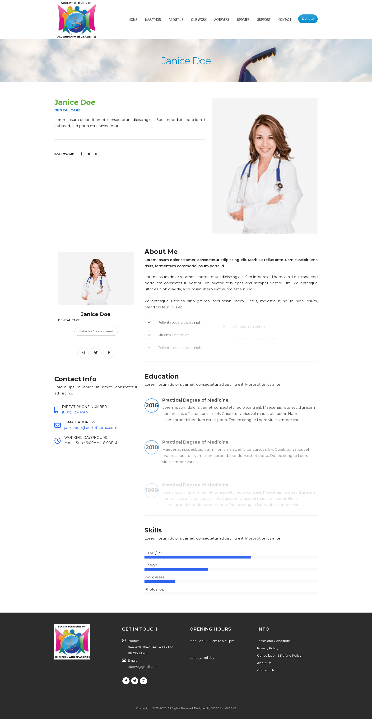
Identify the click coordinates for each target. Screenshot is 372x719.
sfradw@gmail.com (143, 667)
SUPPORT (263, 19)
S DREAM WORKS (223, 708)
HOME (133, 19)
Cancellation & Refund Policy (279, 655)
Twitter (89, 154)
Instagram (96, 154)
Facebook (81, 154)
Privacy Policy (267, 648)
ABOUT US (176, 19)
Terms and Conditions (273, 641)
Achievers (221, 19)
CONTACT (284, 19)
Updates (243, 19)
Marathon (153, 19)
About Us (264, 663)
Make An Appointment (96, 331)
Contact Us (265, 670)
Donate (308, 18)
